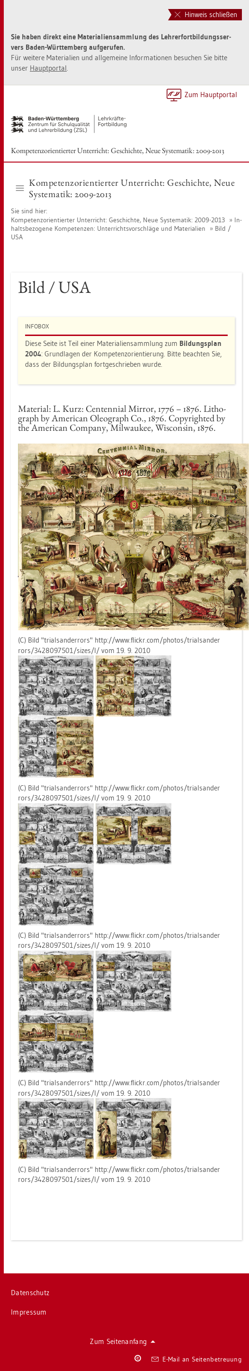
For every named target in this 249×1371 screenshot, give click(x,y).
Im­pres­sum (29, 1312)
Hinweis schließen (206, 14)
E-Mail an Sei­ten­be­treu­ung (196, 1359)
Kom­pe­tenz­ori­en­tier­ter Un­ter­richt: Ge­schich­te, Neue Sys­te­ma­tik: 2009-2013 (117, 150)
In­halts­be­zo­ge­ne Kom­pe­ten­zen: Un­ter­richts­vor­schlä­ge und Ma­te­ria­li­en (126, 224)
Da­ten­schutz (30, 1292)
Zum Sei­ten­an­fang (122, 1341)
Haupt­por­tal (48, 68)
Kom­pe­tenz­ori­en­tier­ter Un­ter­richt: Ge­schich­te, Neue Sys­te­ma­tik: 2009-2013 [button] (125, 188)
